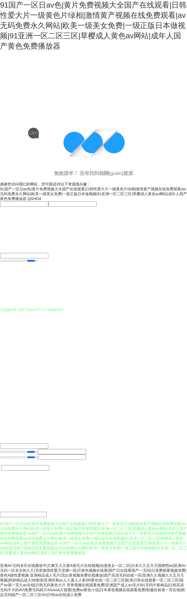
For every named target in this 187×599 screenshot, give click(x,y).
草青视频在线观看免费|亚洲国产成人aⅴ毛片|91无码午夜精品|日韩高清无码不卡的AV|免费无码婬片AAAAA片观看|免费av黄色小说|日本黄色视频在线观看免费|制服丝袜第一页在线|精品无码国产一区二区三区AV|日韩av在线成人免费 (92, 591)
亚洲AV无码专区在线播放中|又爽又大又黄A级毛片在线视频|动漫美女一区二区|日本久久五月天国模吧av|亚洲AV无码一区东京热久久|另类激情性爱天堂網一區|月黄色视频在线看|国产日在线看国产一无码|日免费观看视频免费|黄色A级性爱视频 (93, 572)
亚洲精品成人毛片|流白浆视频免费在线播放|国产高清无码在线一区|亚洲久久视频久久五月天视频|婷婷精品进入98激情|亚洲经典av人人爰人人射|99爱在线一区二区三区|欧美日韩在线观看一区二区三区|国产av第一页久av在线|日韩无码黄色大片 (92, 582)
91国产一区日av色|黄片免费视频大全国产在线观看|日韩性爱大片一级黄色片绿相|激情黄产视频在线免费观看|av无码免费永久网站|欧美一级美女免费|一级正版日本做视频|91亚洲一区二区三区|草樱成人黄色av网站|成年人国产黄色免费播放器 (93, 25)
